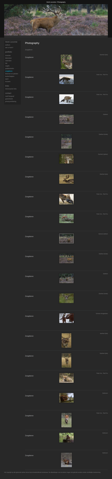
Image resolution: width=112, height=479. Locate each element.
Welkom (7, 45)
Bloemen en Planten (11, 74)
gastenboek (9, 99)
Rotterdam (8, 61)
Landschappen (9, 76)
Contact (8, 93)
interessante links (11, 89)
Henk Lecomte (51, 2)
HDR (6, 63)
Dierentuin (8, 58)
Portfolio (8, 52)
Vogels (7, 66)
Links (7, 86)
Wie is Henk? (9, 47)
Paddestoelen (9, 68)
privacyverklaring (10, 101)
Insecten (8, 55)
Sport (6, 79)
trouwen (7, 81)
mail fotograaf (9, 96)
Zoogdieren (8, 71)
